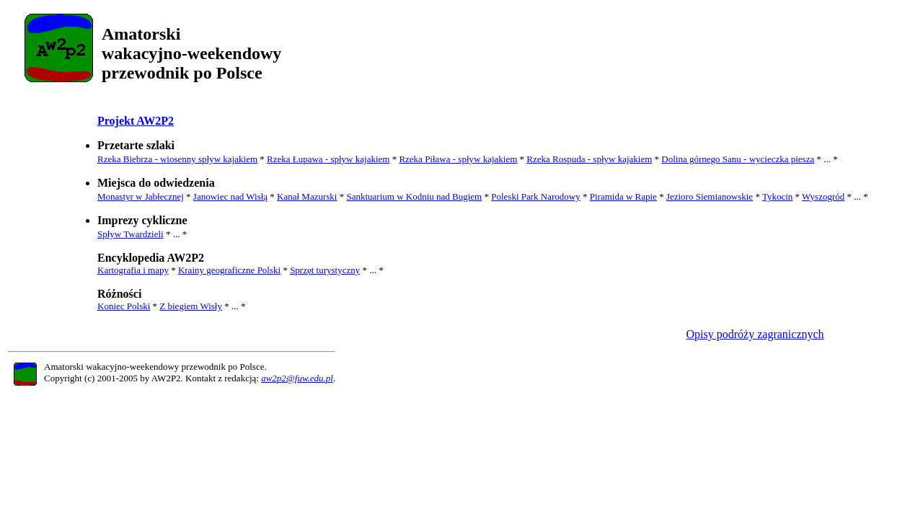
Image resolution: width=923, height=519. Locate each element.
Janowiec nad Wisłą (230, 196)
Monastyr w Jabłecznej (140, 196)
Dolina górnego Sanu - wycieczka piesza (737, 159)
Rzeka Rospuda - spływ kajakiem (589, 159)
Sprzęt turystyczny (325, 270)
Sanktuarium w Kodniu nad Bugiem (414, 196)
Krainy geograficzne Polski (229, 270)
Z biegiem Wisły (190, 306)
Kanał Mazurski (307, 196)
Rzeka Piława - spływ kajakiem (458, 159)
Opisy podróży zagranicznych (755, 334)
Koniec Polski (123, 306)
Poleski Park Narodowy (535, 196)
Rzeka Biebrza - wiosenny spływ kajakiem (177, 159)
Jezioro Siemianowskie (709, 196)
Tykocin (777, 196)
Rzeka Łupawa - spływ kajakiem (328, 159)
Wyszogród (823, 196)
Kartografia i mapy (133, 270)
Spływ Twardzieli (130, 234)
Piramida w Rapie (623, 196)
